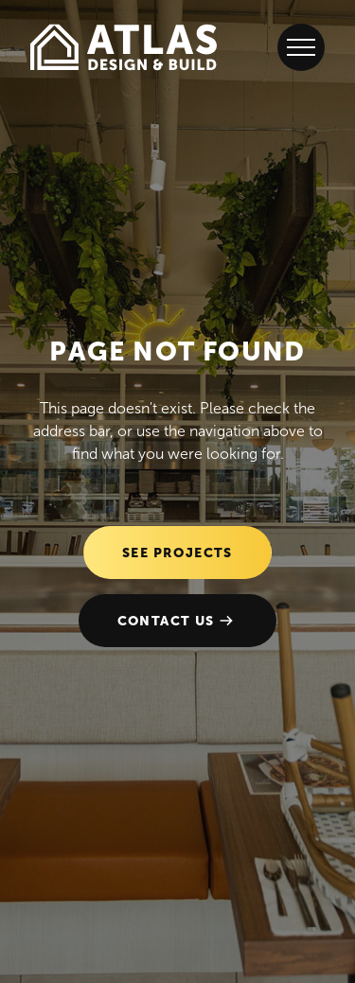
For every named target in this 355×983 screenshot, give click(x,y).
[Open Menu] (301, 47)
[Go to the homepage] (123, 47)
